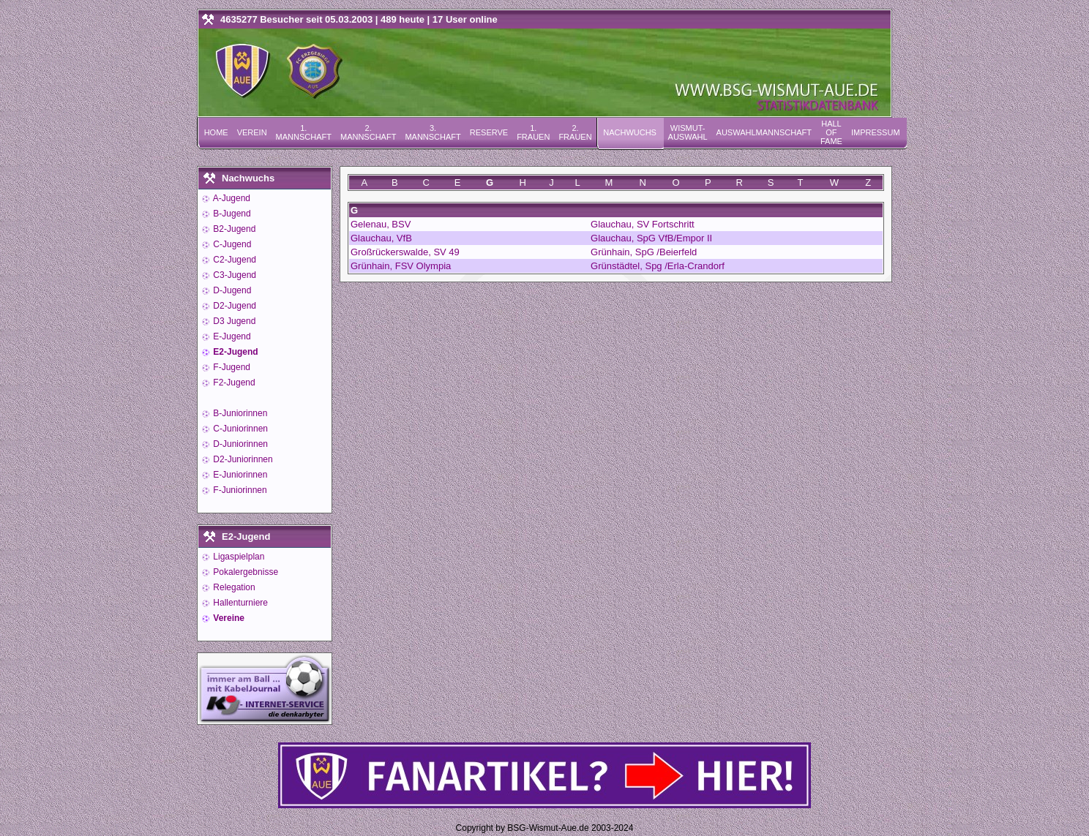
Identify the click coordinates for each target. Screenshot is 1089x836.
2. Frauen (574, 132)
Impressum (875, 132)
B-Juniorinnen (239, 413)
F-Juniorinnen (239, 490)
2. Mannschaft (368, 132)
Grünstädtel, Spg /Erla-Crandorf (658, 265)
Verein (252, 132)
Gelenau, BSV (381, 224)
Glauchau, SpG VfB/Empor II (651, 238)
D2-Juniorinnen (242, 459)
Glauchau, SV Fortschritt (643, 224)
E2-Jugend (234, 352)
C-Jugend (231, 244)
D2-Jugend (233, 306)
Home (216, 132)
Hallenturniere (239, 603)
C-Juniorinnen (239, 428)
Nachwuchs (629, 132)
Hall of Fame (831, 132)
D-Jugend (231, 290)
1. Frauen (533, 132)
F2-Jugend (233, 382)
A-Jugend (230, 198)
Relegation (233, 587)
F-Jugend (230, 367)
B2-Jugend (233, 229)
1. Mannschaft (304, 132)
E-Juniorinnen (239, 475)
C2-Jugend (233, 260)
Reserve (489, 132)
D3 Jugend (233, 321)
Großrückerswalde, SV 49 (405, 251)
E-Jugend (231, 336)
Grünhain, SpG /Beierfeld (644, 251)
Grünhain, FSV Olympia (401, 265)
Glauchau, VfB (381, 238)
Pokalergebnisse (244, 572)
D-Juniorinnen (239, 444)
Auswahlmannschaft (764, 132)
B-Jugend (231, 213)
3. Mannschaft (432, 132)
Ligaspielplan (237, 556)
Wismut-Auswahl (688, 132)
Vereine (227, 618)
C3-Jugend (233, 275)
